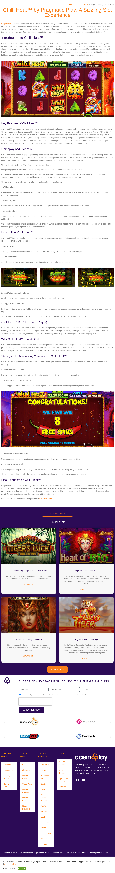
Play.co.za (45, 765)
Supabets (45, 822)
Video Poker (27, 784)
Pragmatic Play (7, 23)
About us (7, 765)
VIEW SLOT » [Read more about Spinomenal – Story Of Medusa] (29, 656)
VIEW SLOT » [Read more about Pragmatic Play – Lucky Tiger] (86, 659)
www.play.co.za (45, 499)
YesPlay (44, 806)
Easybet (44, 770)
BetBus (44, 844)
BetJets (44, 839)
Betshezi (44, 811)
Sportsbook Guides (64, 779)
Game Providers (26, 807)
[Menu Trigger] (8, 4)
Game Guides (62, 771)
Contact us (8, 770)
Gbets (43, 784)
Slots (86, 5)
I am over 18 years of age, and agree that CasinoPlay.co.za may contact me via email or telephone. (57, 695)
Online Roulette (25, 790)
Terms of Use (7, 785)
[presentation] (35, 701)
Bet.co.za (44, 828)
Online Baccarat (26, 799)
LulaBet (44, 817)
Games (79, 5)
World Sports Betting (44, 798)
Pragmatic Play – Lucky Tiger (86, 639)
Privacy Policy (7, 777)
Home (71, 5)
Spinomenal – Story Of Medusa (29, 639)
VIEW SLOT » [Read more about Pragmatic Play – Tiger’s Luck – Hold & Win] (29, 585)
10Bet (43, 789)
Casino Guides (62, 763)
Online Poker (25, 777)
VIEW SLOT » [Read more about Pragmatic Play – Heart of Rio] (86, 590)
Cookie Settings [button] (9, 868)
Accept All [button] (22, 868)
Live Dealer (27, 770)
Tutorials (62, 787)
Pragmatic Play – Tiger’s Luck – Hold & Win (29, 571)
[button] (4, 721)
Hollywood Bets (45, 777)
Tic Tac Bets (46, 833)
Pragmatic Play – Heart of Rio (86, 571)
